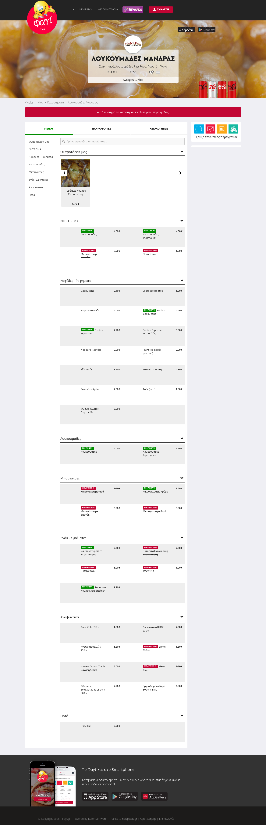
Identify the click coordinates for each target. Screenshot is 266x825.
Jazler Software (97, 818)
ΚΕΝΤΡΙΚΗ (85, 9)
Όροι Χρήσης (148, 818)
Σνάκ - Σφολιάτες (38, 179)
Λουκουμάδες (37, 164)
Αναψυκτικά (36, 187)
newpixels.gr (129, 818)
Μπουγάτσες (36, 172)
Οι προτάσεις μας (39, 141)
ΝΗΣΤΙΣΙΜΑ (35, 149)
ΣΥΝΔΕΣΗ (161, 9)
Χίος (40, 102)
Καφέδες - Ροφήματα (41, 156)
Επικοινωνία (166, 818)
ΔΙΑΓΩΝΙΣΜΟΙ (108, 9)
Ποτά (32, 195)
